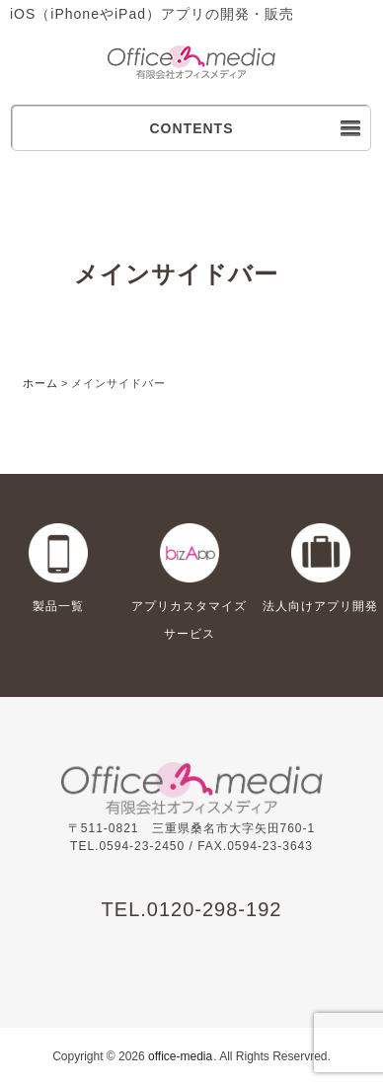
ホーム (40, 383)
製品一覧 (58, 606)
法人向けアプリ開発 (320, 606)
